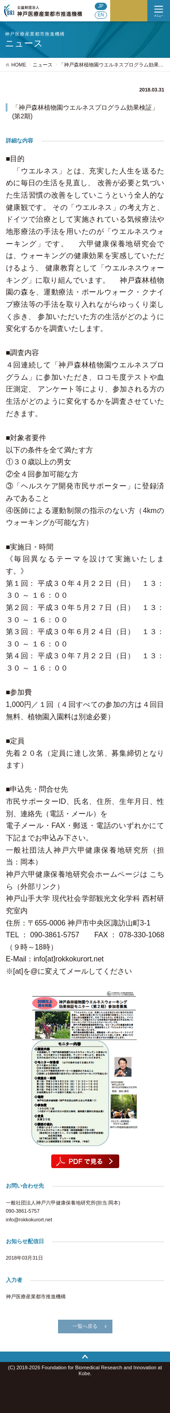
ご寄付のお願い (128, 10)
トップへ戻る (85, 1357)
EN (100, 14)
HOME (18, 64)
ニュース (43, 64)
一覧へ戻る (85, 1326)
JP (101, 6)
